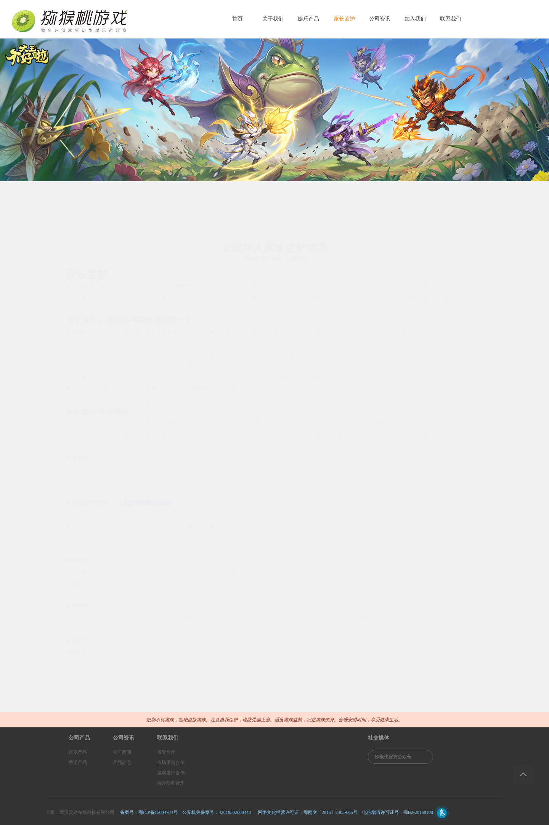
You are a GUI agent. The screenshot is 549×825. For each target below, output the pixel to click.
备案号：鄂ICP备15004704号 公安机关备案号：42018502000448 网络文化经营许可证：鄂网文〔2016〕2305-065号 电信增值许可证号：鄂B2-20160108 (276, 812)
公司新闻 (122, 752)
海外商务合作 (171, 783)
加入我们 (415, 19)
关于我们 (273, 19)
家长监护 (344, 19)
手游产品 (78, 762)
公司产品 (79, 738)
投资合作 (166, 752)
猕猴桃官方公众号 (393, 756)
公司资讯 (379, 19)
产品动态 (122, 762)
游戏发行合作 (171, 772)
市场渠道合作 (171, 762)
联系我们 (450, 19)
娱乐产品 (308, 19)
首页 (237, 19)
